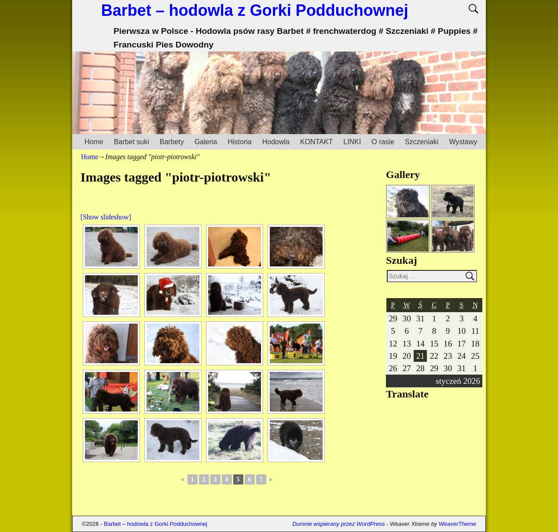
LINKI (352, 142)
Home (93, 142)
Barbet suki (131, 142)
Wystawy (463, 142)
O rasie (382, 142)
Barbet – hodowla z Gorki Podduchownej (254, 10)
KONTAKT (316, 142)
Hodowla (276, 142)
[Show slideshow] (106, 217)
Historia (239, 142)
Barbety (172, 142)
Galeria (206, 142)
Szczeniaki (421, 142)
